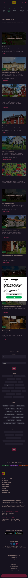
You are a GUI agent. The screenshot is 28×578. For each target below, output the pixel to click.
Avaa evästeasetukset (14, 294)
